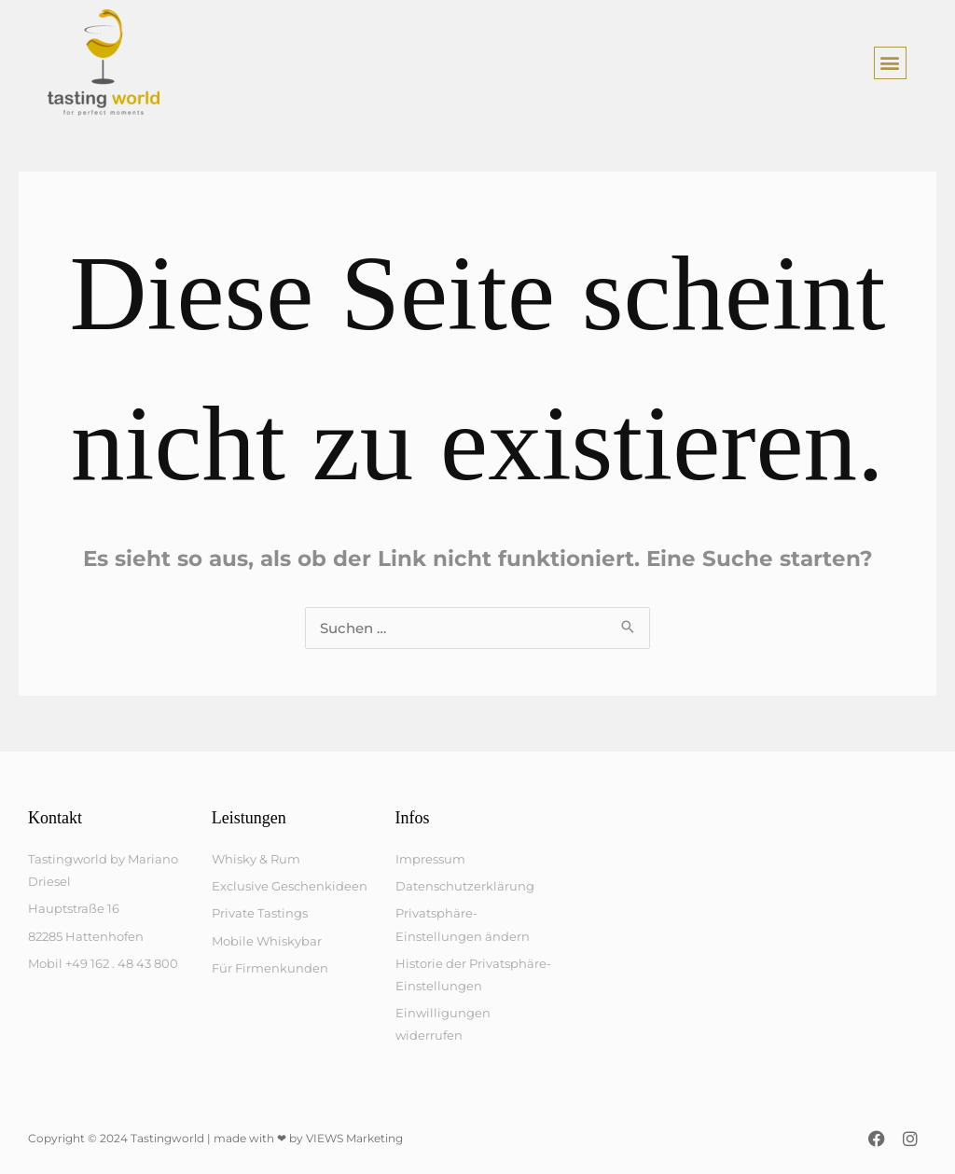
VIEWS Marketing (354, 1138)
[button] (890, 63)
